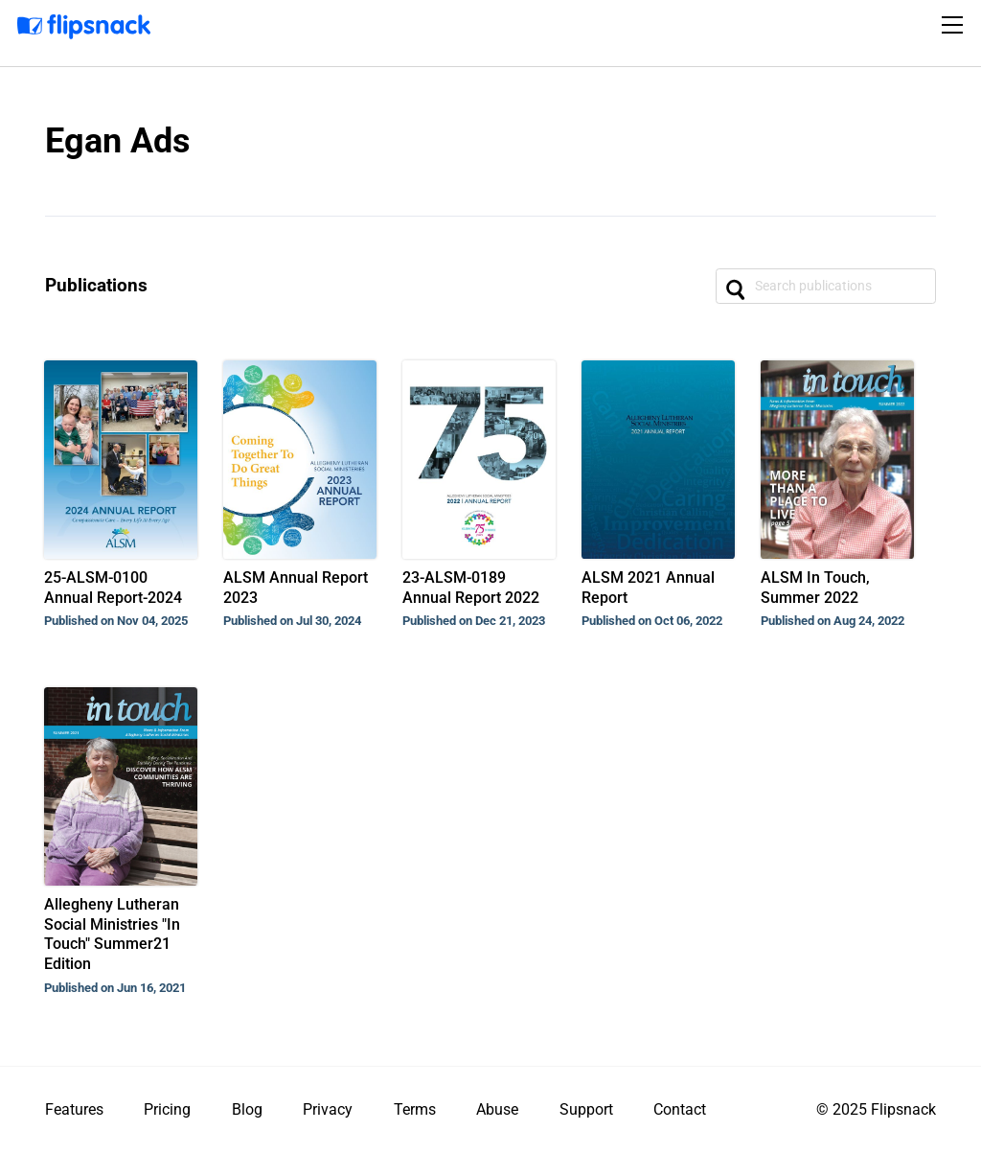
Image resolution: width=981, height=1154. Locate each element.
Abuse (497, 1109)
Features (74, 1109)
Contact (679, 1109)
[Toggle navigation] (955, 25)
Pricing (167, 1109)
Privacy (328, 1109)
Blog (247, 1109)
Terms (415, 1109)
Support (586, 1109)
